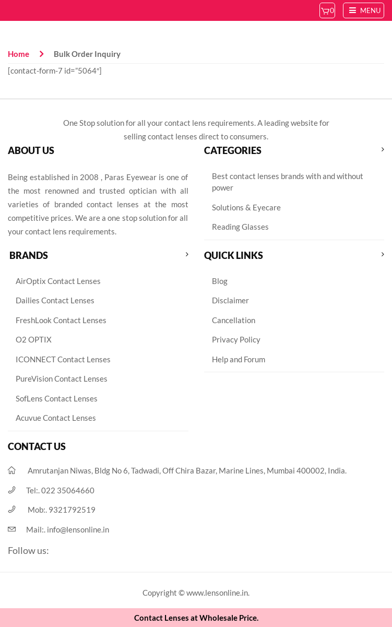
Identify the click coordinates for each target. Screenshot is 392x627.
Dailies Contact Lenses (55, 300)
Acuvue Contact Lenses (56, 417)
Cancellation (233, 320)
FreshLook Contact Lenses (61, 320)
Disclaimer (230, 300)
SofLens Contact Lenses (57, 398)
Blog (220, 281)
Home (18, 53)
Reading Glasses (240, 226)
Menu (364, 11)
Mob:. (62, 509)
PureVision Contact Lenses (62, 378)
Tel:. (60, 490)
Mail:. (67, 529)
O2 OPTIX (34, 339)
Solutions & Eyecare (246, 207)
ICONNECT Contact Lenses (63, 359)
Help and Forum (238, 359)
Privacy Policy (236, 339)
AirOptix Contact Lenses (58, 281)
